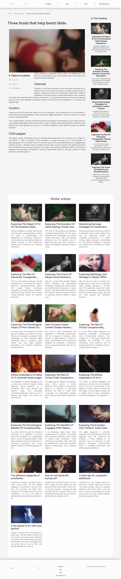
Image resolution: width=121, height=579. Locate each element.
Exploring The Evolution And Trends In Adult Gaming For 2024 (94, 428)
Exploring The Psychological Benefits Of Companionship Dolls (26, 428)
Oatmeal (15, 80)
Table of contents (20, 75)
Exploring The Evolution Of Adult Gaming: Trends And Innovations (101, 72)
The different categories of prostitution (25, 477)
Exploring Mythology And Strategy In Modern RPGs (93, 276)
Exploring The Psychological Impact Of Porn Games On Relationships (26, 327)
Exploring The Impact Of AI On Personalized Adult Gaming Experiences (101, 40)
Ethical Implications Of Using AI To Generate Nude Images (26, 376)
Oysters (14, 84)
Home (10, 13)
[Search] (18, 4)
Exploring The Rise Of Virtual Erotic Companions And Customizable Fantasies (60, 377)
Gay (67, 4)
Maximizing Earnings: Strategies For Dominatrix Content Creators (101, 105)
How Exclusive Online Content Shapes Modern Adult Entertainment (58, 327)
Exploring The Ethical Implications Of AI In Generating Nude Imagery (93, 377)
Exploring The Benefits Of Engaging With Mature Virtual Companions (59, 428)
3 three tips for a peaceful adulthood (93, 477)
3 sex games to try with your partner (26, 527)
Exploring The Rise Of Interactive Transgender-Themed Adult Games (101, 137)
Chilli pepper (16, 88)
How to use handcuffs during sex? (57, 477)
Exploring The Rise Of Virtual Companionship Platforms (91, 327)
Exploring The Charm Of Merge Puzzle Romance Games (101, 169)
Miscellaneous (104, 4)
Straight (48, 4)
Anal (85, 4)
